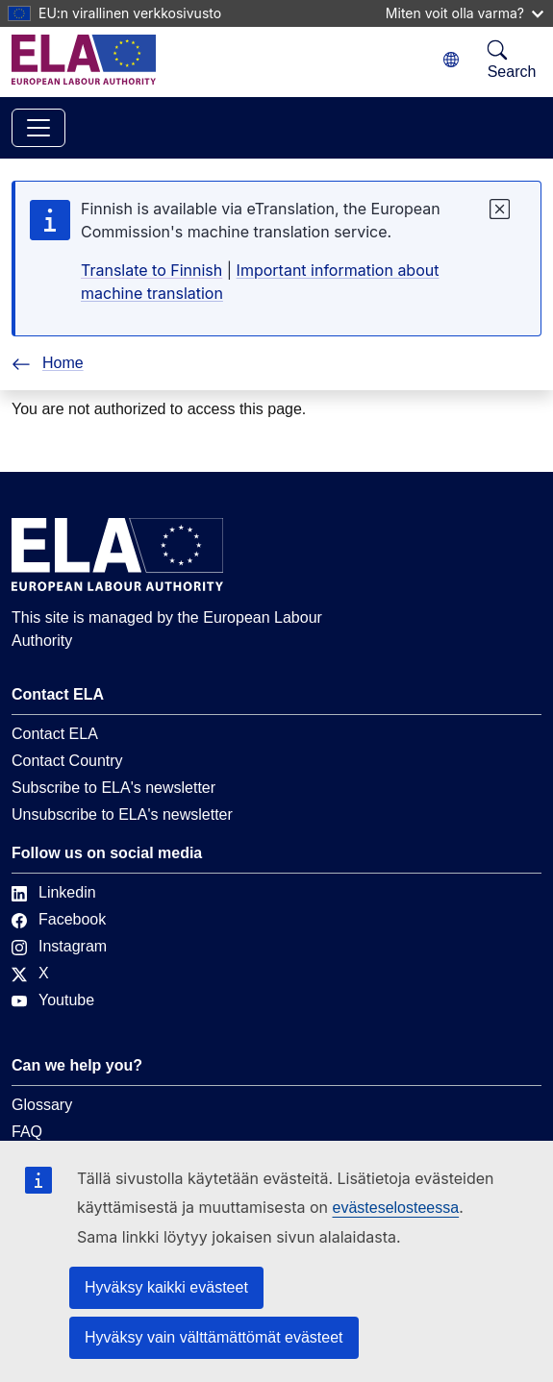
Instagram (59, 946)
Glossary (42, 1105)
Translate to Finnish (151, 270)
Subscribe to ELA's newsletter (113, 787)
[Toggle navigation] (38, 128)
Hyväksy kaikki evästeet (166, 1287)
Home (48, 363)
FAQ (27, 1131)
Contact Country (67, 761)
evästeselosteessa (395, 1207)
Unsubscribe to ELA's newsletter (122, 814)
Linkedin (54, 892)
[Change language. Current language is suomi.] (451, 60)
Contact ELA (55, 734)
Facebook (59, 919)
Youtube (53, 1000)
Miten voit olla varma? (464, 13)
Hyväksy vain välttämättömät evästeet (214, 1337)
